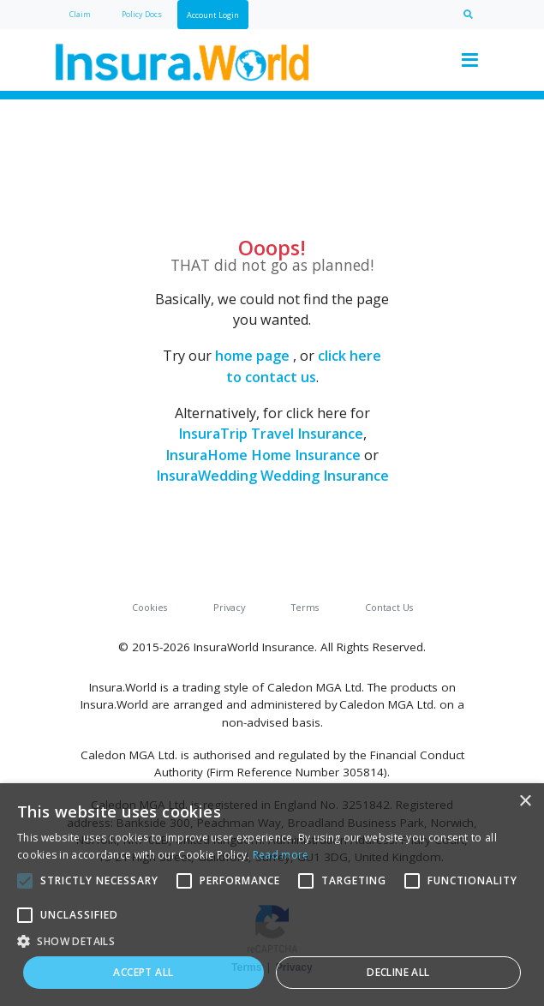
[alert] (272, 894)
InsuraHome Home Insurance (263, 455)
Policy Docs (142, 14)
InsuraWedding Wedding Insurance (272, 475)
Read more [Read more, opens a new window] (281, 854)
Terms (305, 607)
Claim (80, 14)
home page (252, 355)
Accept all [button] (143, 972)
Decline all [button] (398, 972)
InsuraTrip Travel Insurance (270, 433)
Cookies (149, 607)
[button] (272, 940)
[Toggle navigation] (470, 60)
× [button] (524, 801)
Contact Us (389, 607)
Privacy (229, 607)
